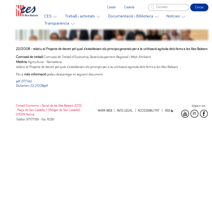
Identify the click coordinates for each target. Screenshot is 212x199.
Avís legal (125, 110)
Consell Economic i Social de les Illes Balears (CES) (49, 105)
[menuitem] (50, 16)
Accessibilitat (149, 110)
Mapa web (105, 110)
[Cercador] (168, 7)
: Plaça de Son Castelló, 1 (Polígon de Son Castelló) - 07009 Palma (49, 112)
